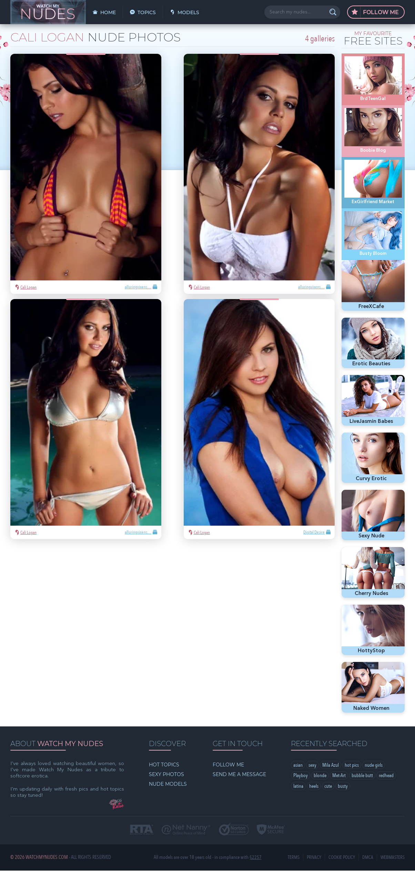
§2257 (256, 880)
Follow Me (375, 12)
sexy (312, 787)
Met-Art (339, 798)
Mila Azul (330, 787)
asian (298, 787)
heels (313, 809)
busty (343, 809)
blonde (320, 798)
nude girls (374, 787)
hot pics (352, 787)
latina (298, 809)
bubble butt (362, 798)
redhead (386, 798)
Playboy (300, 798)
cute (328, 809)
